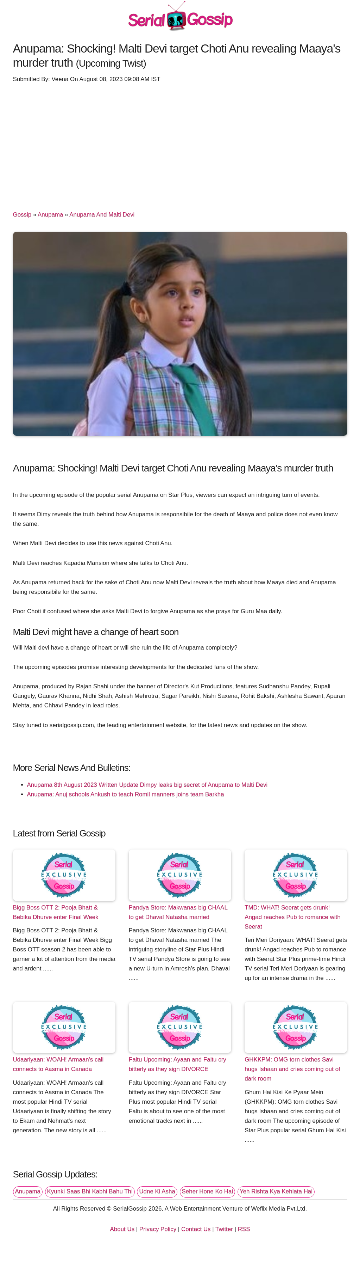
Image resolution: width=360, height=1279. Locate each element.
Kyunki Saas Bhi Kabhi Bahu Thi (90, 1191)
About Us (122, 1229)
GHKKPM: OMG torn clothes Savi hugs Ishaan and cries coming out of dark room (292, 1069)
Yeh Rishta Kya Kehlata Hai (276, 1191)
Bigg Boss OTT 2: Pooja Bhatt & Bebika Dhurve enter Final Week (56, 912)
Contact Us (196, 1229)
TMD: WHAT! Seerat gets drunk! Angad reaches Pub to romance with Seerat (293, 917)
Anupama (50, 214)
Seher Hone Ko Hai (207, 1191)
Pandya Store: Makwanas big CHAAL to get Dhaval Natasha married (178, 912)
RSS (244, 1229)
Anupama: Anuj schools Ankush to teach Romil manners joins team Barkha (125, 794)
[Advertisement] (180, 143)
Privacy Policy (157, 1229)
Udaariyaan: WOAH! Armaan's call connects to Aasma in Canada (58, 1064)
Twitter (224, 1229)
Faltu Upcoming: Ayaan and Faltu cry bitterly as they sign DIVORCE (177, 1064)
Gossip (22, 214)
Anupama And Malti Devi (101, 214)
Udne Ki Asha (157, 1191)
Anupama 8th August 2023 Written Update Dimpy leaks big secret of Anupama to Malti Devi (147, 784)
